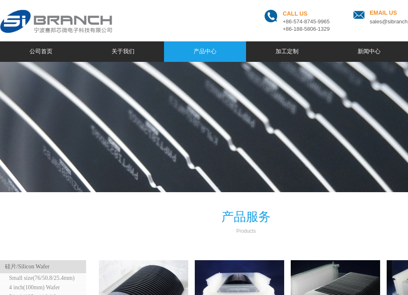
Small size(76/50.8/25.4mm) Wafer (39, 279)
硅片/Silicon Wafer (27, 266)
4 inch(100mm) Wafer (34, 287)
